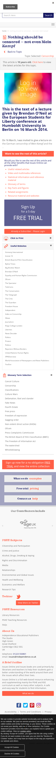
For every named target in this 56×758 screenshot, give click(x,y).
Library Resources (10, 615)
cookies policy (25, 731)
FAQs (4, 624)
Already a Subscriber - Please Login (28, 231)
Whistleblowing (12, 449)
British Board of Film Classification (18, 260)
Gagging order (12, 419)
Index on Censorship (13, 314)
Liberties (8, 329)
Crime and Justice (10, 550)
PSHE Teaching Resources (14, 620)
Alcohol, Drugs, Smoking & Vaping (18, 555)
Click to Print (28, 238)
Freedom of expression (16, 415)
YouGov (8, 364)
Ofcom (7, 279)
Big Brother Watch (12, 268)
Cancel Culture (12, 381)
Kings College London (13, 326)
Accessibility (11, 711)
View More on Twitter (28, 602)
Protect (8, 341)
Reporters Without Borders (16, 349)
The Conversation (12, 291)
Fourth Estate (11, 407)
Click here (37, 62)
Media (5, 565)
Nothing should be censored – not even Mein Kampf (29, 31)
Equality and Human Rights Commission (21, 275)
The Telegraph (11, 295)
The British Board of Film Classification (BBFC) (27, 437)
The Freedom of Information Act (20, 441)
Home (4, 31)
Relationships (8, 570)
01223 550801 (19, 654)
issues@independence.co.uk (22, 656)
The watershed (12, 445)
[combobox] (22, 15)
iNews (7, 318)
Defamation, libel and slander (19, 398)
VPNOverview (10, 356)
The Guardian (10, 302)
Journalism (9, 322)
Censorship (47, 56)
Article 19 (9, 256)
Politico (8, 345)
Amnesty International (14, 252)
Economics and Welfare (13, 584)
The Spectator (10, 283)
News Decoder (11, 333)
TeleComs (9, 287)
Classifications (12, 390)
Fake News (10, 402)
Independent (10, 310)
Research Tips (9, 589)
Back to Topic (12, 51)
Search (48, 15)
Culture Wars (11, 394)
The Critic (9, 298)
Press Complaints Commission (19, 432)
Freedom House (11, 306)
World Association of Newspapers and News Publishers (27, 360)
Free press (10, 411)
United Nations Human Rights (17, 353)
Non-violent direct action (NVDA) (20, 424)
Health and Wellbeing (12, 579)
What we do (28, 693)
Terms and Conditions (30, 711)
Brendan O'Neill (11, 271)
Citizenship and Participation (16, 545)
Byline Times (10, 264)
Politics (8, 337)
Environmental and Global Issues (18, 575)
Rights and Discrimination (14, 560)
